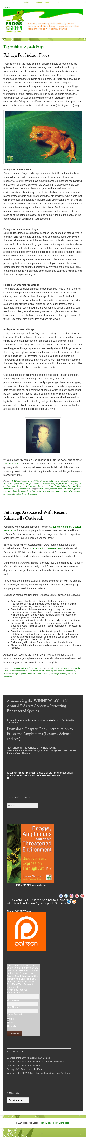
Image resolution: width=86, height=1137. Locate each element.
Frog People (56, 483)
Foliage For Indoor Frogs (26, 55)
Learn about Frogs (45, 486)
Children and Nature (56, 481)
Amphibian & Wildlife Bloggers (34, 481)
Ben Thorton (68, 489)
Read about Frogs (10, 489)
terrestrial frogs (19, 494)
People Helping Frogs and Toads (68, 486)
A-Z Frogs (16, 481)
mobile (12, 1026)
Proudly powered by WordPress (54, 1123)
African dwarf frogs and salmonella (65, 668)
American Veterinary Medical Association (20, 671)
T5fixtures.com (11, 463)
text (11, 1022)
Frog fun (46, 483)
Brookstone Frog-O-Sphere (14, 673)
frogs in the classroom (41, 491)
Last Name (13, 1007)
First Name (13, 1000)
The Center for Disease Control (47, 548)
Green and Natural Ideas (26, 486)
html (11, 1018)
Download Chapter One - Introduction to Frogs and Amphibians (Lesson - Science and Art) (40, 733)
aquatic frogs (43, 489)
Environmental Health (21, 668)
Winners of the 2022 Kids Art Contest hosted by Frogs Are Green (39, 1073)
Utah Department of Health (61, 673)
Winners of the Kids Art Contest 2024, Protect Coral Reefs (35, 1061)
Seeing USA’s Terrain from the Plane (25, 1069)
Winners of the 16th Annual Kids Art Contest (28, 1058)
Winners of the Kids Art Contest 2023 (25, 1065)
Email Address (15, 992)
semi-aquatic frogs (59, 491)
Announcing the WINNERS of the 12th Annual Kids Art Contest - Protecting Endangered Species (38, 706)
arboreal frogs (56, 489)
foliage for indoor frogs (21, 491)
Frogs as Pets (67, 483)
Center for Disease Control (38, 673)
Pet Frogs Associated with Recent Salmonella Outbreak (35, 515)
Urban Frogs (24, 489)
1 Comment (32, 494)
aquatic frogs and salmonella (63, 671)
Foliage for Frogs (17, 483)
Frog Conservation (33, 483)
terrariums (7, 494)
